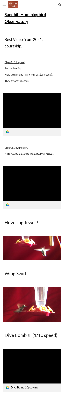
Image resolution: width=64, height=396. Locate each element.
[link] (32, 114)
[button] (4, 4)
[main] (32, 18)
